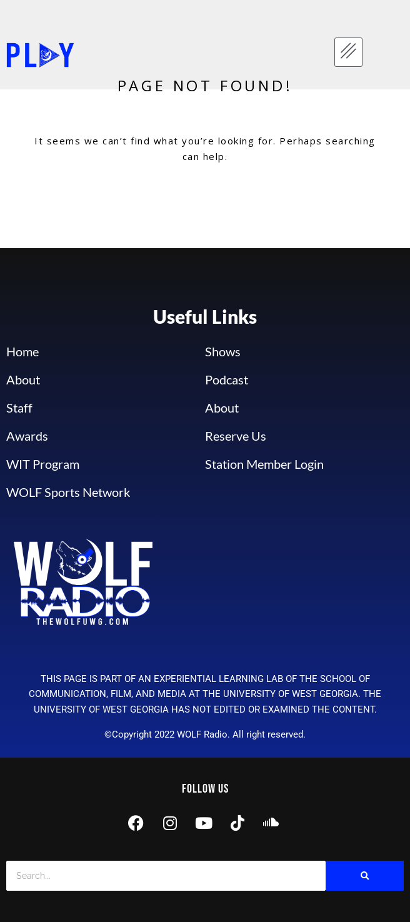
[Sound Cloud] (271, 825)
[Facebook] (136, 825)
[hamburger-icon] (348, 52)
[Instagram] (170, 825)
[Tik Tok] (237, 825)
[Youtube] (203, 825)
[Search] (166, 876)
